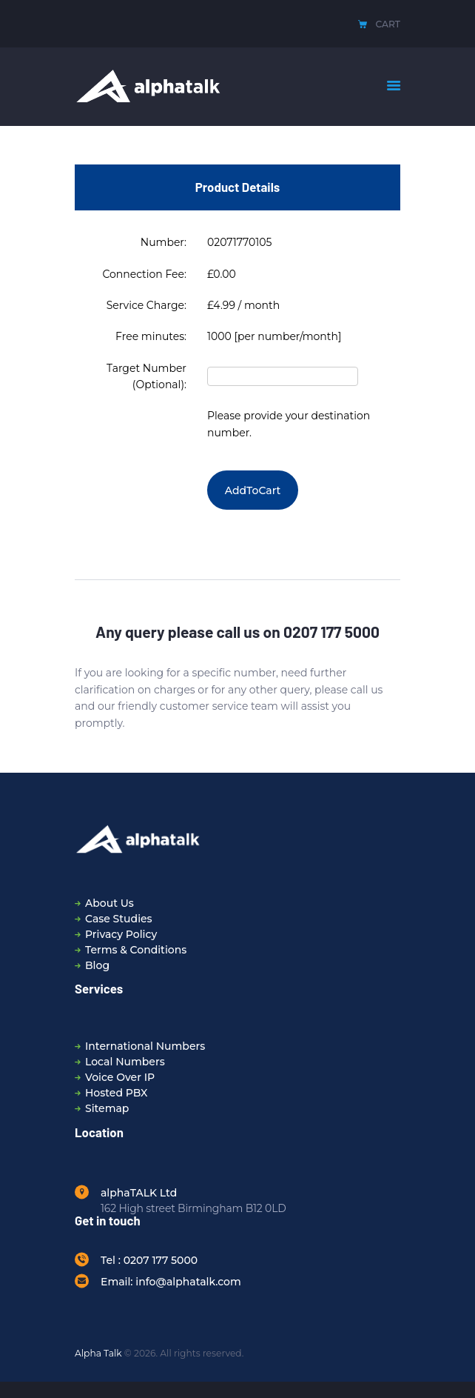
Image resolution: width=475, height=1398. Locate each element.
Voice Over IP (120, 1077)
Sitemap (107, 1108)
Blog (97, 965)
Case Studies (118, 918)
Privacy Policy (121, 934)
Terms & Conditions (135, 949)
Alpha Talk (98, 1353)
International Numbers (145, 1046)
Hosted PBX (116, 1092)
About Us (109, 903)
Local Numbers (125, 1061)
